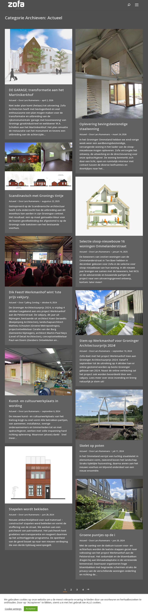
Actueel (12, 100)
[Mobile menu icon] (136, 5)
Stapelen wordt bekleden (28, 509)
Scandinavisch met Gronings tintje (36, 195)
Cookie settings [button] (13, 608)
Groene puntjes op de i (97, 535)
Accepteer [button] (31, 608)
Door (29, 100)
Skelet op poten (91, 445)
